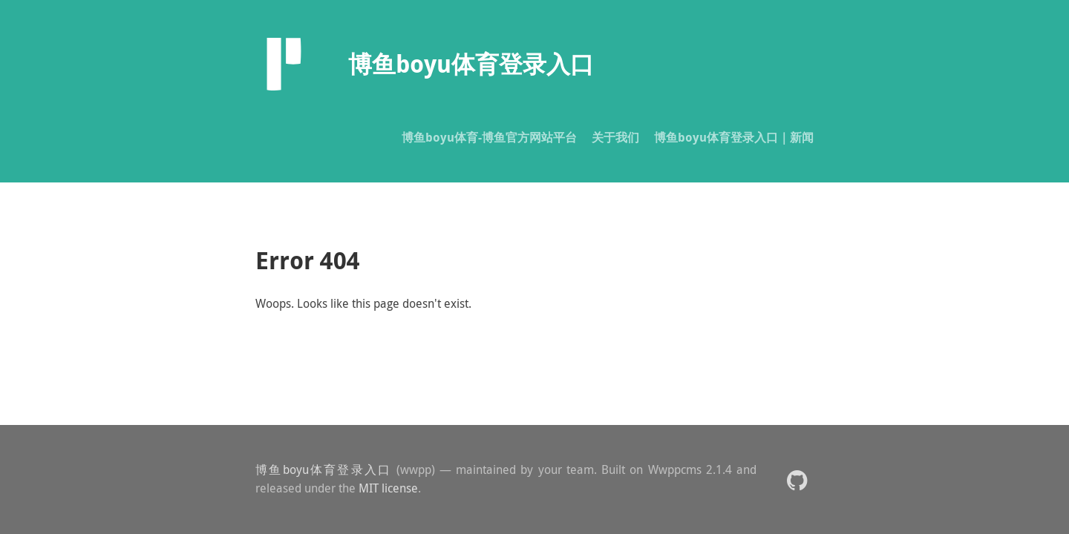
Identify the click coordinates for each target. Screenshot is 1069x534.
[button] (797, 479)
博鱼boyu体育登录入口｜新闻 (734, 137)
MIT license (388, 488)
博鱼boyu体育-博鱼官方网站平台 (489, 137)
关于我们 (615, 137)
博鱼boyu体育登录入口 (323, 469)
